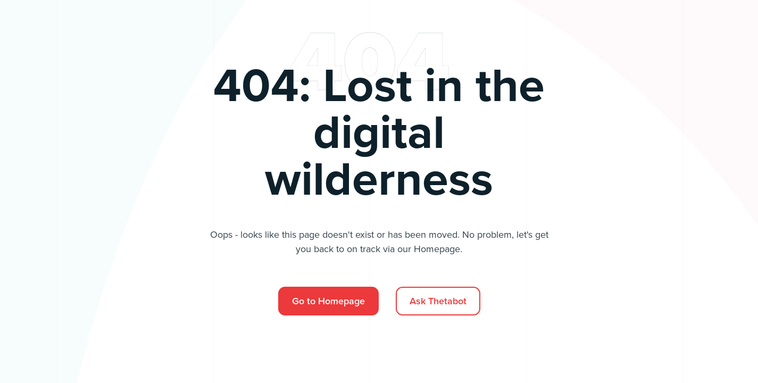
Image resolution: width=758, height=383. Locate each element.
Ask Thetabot (438, 301)
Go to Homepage (328, 301)
